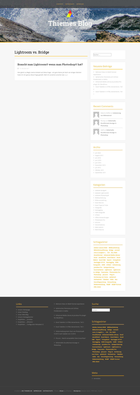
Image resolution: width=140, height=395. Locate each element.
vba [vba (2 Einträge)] (116, 279)
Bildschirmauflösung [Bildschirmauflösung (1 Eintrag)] (101, 250)
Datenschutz (69, 4)
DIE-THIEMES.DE (27, 391)
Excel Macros (99, 203)
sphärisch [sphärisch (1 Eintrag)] (112, 277)
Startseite (59, 4)
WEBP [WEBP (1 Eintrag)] (108, 284)
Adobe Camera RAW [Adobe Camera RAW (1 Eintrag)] (100, 248)
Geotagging (99, 210)
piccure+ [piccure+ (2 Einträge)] (105, 275)
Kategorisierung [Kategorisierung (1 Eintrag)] (109, 267)
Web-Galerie (99, 227)
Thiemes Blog (70, 23)
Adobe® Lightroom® (102, 193)
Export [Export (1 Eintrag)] (109, 260)
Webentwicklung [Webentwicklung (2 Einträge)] (99, 284)
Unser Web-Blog (23, 315)
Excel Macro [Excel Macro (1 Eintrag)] (111, 257)
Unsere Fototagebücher (25, 317)
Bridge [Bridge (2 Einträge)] (111, 250)
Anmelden (97, 378)
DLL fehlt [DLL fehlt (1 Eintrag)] (114, 252)
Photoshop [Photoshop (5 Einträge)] (97, 275)
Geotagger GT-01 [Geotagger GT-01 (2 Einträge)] (99, 262)
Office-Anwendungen (102, 217)
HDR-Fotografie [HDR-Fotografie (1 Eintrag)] (106, 342)
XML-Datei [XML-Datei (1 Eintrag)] (97, 287)
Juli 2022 (98, 153)
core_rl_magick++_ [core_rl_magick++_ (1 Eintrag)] (100, 252)
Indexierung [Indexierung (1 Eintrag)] (116, 265)
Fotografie (98, 208)
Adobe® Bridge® (100, 190)
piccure (97, 222)
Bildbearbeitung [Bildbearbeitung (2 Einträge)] (114, 248)
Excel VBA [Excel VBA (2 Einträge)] (102, 260)
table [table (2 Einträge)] (111, 279)
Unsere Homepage (24, 310)
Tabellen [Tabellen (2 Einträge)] (106, 279)
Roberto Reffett (105, 113)
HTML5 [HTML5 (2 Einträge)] (108, 265)
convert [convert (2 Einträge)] (117, 250)
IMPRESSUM (38, 391)
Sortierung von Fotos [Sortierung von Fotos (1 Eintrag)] (101, 277)
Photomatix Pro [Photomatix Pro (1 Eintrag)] (114, 272)
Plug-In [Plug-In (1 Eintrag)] (112, 275)
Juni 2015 (98, 163)
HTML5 (97, 215)
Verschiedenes (100, 225)
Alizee (61, 391)
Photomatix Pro (100, 220)
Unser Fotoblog (23, 312)
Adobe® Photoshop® (102, 195)
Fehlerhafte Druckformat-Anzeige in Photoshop (108, 123)
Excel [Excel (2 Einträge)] (95, 257)
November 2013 (100, 165)
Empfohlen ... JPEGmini (25, 322)
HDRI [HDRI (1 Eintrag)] (103, 265)
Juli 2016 (98, 158)
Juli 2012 (98, 168)
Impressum (80, 4)
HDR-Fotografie (100, 212)
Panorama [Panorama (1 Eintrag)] (104, 272)
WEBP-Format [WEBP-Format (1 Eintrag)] (116, 284)
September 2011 (100, 172)
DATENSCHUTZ (48, 391)
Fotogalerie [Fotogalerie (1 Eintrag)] (116, 260)
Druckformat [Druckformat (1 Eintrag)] (98, 255)
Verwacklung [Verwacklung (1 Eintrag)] (111, 282)
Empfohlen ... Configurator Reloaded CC (31, 324)
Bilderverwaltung (100, 200)
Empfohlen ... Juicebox (25, 319)
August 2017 (99, 155)
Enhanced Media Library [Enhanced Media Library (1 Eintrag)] (112, 255)
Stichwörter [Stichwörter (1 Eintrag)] (98, 279)
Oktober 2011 (99, 170)
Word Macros (99, 230)
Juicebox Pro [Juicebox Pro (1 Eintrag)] (98, 267)
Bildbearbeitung (100, 198)
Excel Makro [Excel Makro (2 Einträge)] (114, 337)
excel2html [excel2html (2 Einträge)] (102, 257)
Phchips (103, 121)
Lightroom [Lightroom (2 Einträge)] (108, 270)
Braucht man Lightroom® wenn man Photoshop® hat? (50, 64)
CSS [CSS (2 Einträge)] (108, 252)
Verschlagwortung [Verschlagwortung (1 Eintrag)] (100, 282)
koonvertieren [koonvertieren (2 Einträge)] (98, 270)
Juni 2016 (98, 160)
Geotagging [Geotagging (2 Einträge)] (110, 262)
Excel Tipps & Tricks (101, 205)
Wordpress (77, 391)
